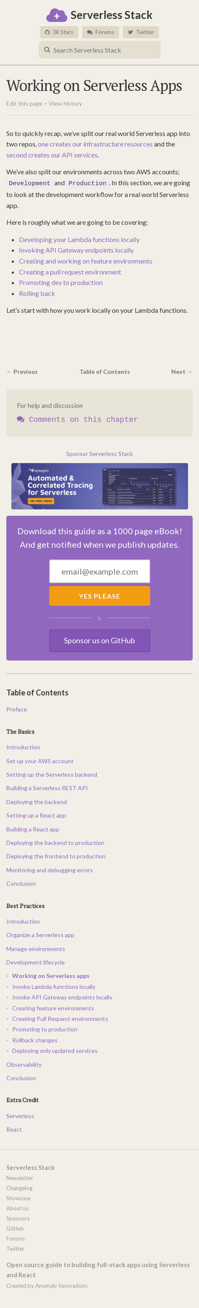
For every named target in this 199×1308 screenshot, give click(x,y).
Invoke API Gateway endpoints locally (62, 996)
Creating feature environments (53, 1006)
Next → (182, 370)
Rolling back (37, 292)
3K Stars (59, 32)
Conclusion (21, 882)
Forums (100, 32)
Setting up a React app (36, 814)
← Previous (22, 370)
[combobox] (100, 50)
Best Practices (25, 904)
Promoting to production (44, 1028)
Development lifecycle (35, 961)
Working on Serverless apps (51, 974)
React (14, 1128)
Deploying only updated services (55, 1049)
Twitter (141, 32)
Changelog (19, 1186)
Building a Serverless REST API (47, 787)
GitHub (15, 1227)
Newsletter (19, 1176)
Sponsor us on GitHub (99, 639)
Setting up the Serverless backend (51, 773)
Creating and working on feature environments (85, 260)
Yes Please (99, 595)
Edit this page (24, 103)
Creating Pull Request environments (60, 1017)
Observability (24, 1063)
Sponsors (17, 1217)
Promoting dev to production (61, 281)
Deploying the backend (36, 800)
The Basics (20, 730)
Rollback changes (35, 1038)
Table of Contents (105, 370)
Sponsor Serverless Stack (99, 452)
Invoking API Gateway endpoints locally (76, 249)
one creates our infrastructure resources (95, 144)
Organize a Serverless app (40, 934)
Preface (16, 708)
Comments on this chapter (77, 419)
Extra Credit (22, 1099)
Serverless (20, 1114)
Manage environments (35, 947)
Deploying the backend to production (55, 841)
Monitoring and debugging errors (49, 868)
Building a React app (32, 827)
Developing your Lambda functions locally (79, 238)
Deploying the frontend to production (56, 855)
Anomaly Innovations (61, 1284)
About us (17, 1207)
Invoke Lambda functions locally (54, 985)
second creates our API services (52, 155)
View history (65, 103)
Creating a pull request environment (70, 270)
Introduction (23, 746)
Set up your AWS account (40, 759)
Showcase (18, 1196)
